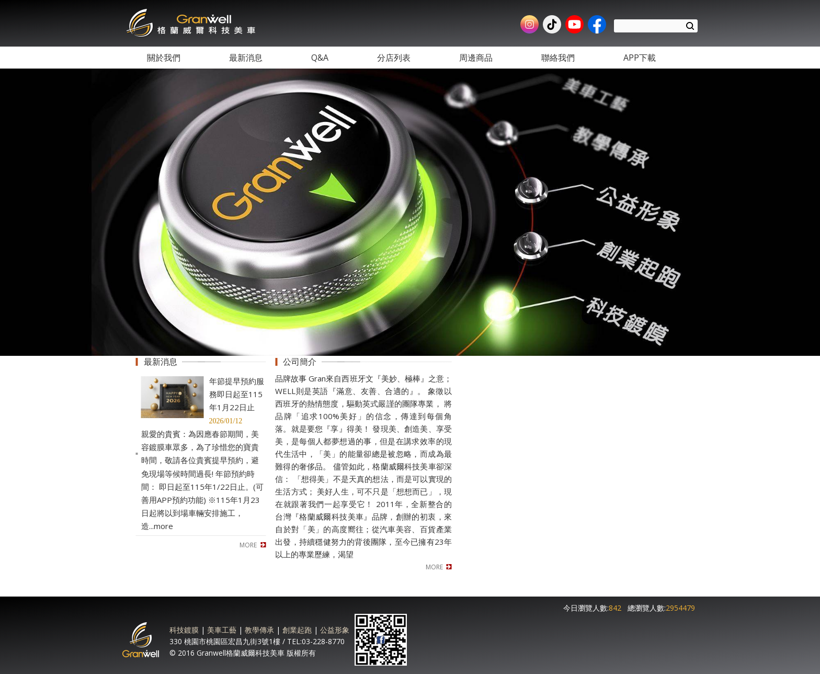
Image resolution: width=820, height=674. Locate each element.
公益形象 (334, 630)
